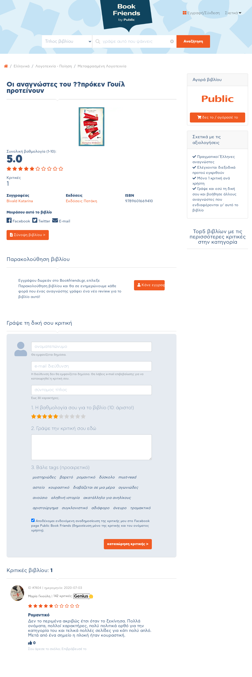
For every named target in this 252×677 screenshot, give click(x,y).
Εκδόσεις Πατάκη (81, 201)
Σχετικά (233, 13)
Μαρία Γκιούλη (39, 596)
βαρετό (66, 477)
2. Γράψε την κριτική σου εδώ (63, 428)
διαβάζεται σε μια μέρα (94, 487)
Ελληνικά (22, 66)
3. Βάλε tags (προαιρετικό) (60, 467)
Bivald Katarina (20, 201)
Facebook (18, 221)
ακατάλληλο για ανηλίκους (107, 498)
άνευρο (119, 508)
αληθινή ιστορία (65, 498)
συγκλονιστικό (75, 508)
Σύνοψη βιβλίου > (27, 235)
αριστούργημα (45, 508)
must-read (127, 477)
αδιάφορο (100, 508)
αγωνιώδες (128, 487)
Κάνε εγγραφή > (151, 285)
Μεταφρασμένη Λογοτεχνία (102, 66)
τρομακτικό (140, 508)
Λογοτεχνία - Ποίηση (53, 66)
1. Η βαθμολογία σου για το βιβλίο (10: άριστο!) (82, 408)
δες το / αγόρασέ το (217, 117)
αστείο (39, 487)
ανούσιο (40, 498)
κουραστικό (58, 487)
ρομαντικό (86, 477)
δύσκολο (107, 477)
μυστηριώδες (44, 477)
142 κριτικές (62, 596)
